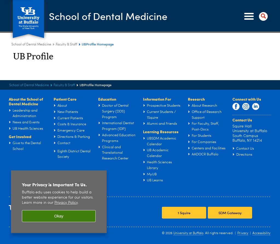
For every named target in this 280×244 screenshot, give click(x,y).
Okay (58, 216)
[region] (59, 201)
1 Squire (184, 212)
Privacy (242, 233)
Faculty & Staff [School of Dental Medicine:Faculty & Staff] (66, 44)
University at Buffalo (188, 233)
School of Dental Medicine (108, 16)
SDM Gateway (230, 212)
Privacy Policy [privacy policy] (66, 203)
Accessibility (261, 233)
